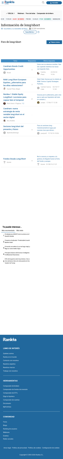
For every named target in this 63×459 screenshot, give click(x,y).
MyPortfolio (7, 407)
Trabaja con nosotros (10, 371)
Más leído (20, 230)
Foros (5, 422)
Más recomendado (8, 230)
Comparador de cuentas (11, 400)
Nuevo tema (54, 42)
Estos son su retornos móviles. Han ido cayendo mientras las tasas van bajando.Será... (49, 66)
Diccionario (7, 403)
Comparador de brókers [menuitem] (45, 13)
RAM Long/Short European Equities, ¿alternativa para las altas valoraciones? (14, 82)
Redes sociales (8, 439)
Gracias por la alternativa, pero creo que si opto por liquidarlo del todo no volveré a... (49, 97)
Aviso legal (7, 448)
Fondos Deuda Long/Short (14, 158)
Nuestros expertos (9, 364)
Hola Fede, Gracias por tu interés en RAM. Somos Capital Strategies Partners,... (49, 81)
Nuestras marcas (9, 367)
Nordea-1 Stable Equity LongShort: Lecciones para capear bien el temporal (14, 97)
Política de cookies (34, 448)
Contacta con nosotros (11, 360)
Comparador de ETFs (10, 393)
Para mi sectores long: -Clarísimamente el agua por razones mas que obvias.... (46, 127)
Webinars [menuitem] (21, 13)
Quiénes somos (8, 353)
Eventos (6, 436)
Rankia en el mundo (10, 357)
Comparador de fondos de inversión (15, 389)
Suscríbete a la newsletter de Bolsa (14, 29)
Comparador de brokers (11, 386)
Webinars (6, 432)
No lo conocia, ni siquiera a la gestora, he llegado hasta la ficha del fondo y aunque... (48, 158)
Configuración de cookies (50, 448)
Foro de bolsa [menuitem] (30, 13)
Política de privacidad (19, 448)
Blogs (5, 425)
